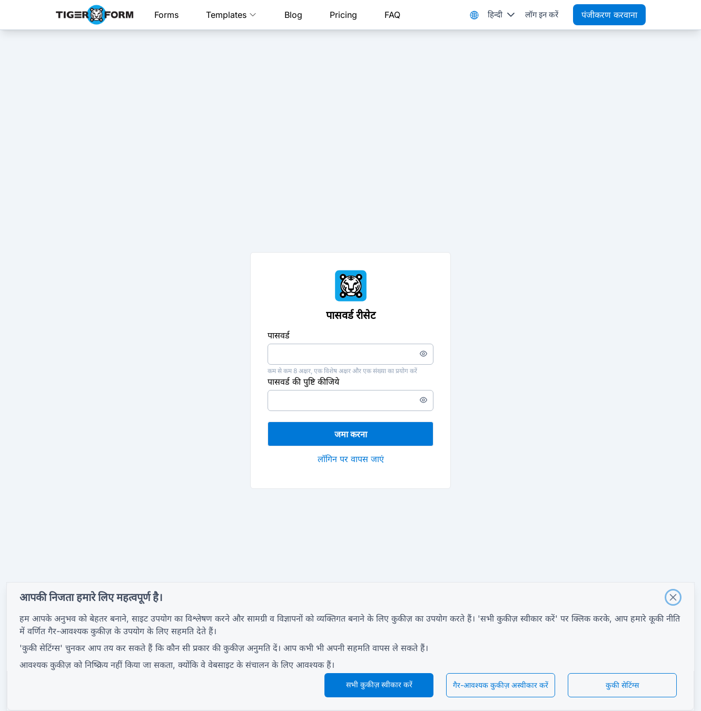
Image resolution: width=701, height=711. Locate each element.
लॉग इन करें (541, 14)
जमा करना (350, 434)
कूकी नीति (664, 618)
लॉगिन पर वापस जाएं (351, 459)
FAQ (392, 14)
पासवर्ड (279, 335)
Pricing (343, 14)
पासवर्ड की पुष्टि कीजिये (303, 381)
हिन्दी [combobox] (495, 14)
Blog (293, 14)
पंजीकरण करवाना (609, 14)
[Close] (673, 597)
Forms (166, 14)
